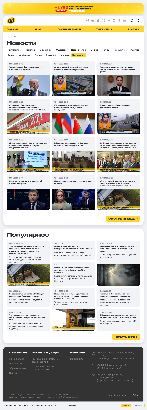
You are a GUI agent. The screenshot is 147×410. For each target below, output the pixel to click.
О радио (13, 373)
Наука (106, 50)
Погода (38, 55)
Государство (14, 50)
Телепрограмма (104, 29)
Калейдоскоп (24, 55)
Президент (12, 29)
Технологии (119, 50)
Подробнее (72, 406)
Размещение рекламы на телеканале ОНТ (45, 368)
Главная (10, 37)
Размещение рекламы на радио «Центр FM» (45, 360)
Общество (61, 50)
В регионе (51, 55)
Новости (38, 29)
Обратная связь (17, 368)
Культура (134, 50)
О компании (134, 29)
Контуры (64, 55)
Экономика (45, 50)
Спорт (11, 55)
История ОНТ (16, 363)
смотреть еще (121, 219)
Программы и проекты (69, 29)
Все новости (78, 55)
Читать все (125, 337)
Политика (30, 50)
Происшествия (78, 50)
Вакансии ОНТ (78, 358)
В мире (94, 50)
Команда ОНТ (16, 358)
